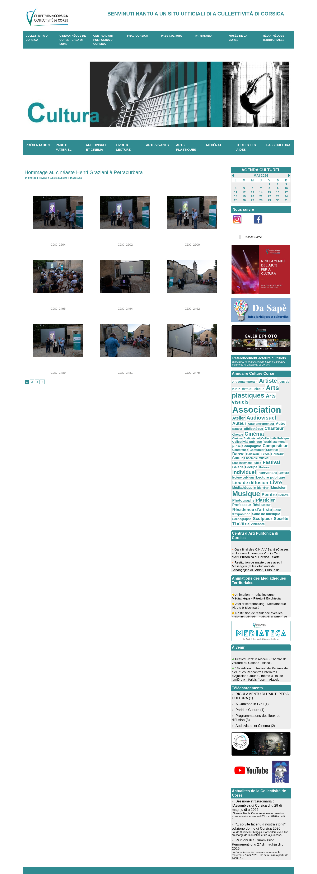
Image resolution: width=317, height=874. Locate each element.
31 (286, 199)
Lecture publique (245, 451)
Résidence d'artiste (249, 476)
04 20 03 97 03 (108, 861)
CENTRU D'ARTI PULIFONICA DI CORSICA (104, 39)
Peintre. (252, 468)
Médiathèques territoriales (274, 37)
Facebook (260, 225)
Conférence (280, 425)
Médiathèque (271, 456)
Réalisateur (277, 472)
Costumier (238, 430)
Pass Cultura (171, 35)
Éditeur (258, 434)
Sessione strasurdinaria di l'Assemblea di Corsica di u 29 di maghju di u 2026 (256, 766)
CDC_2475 (192, 372)
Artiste (263, 378)
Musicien (245, 463)
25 (235, 199)
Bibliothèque (278, 410)
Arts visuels (274, 391)
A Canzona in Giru (248, 668)
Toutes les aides (246, 147)
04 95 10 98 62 (76, 861)
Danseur (277, 429)
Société (275, 484)
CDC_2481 (125, 372)
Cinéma (269, 414)
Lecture (255, 447)
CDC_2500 (192, 244)
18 (235, 195)
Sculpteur (259, 484)
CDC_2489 (58, 372)
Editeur (247, 433)
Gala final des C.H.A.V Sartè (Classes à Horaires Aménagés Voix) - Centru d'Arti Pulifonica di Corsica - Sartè (260, 521)
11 (235, 191)
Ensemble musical (275, 434)
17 (286, 191)
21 (261, 195)
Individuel (265, 442)
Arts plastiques (186, 147)
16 (277, 191)
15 (269, 191)
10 (286, 188)
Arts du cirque (247, 385)
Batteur (263, 410)
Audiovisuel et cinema (96, 147)
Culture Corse (252, 235)
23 (277, 195)
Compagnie (240, 425)
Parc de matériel (64, 147)
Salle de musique (262, 480)
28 (261, 199)
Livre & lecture (123, 147)
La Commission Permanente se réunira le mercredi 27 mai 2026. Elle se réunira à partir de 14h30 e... (260, 809)
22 (269, 195)
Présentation (38, 145)
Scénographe (240, 484)
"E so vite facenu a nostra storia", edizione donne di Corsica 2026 (258, 783)
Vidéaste (254, 489)
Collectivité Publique (270, 419)
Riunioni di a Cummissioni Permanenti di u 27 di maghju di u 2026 (257, 800)
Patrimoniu (203, 35)
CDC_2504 (58, 244)
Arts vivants (157, 145)
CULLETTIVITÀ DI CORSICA (37, 37)
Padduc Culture (247, 673)
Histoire (249, 443)
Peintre (239, 467)
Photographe (268, 468)
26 (244, 199)
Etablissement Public (245, 438)
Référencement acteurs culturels (258, 356)
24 (286, 195)
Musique (266, 461)
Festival (266, 437)
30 (277, 199)
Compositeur (261, 425)
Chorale (255, 415)
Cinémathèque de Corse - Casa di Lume (73, 39)
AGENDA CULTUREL (261, 169)
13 (252, 191)
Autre (254, 410)
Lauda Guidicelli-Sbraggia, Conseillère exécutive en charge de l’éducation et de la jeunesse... (260, 790)
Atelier (282, 400)
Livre (255, 455)
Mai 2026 (261, 175)
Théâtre (239, 488)
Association (253, 398)
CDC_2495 (58, 308)
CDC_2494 (125, 308)
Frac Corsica (137, 35)
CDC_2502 (125, 244)
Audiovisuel (245, 405)
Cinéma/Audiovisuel (244, 419)
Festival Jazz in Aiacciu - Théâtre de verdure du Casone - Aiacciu (260, 627)
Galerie (280, 438)
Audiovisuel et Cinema (252, 688)
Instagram (240, 225)
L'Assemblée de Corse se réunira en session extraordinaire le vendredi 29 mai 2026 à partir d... (259, 775)
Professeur (259, 472)
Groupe (237, 443)
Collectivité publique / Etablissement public (259, 422)
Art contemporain (243, 378)
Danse (264, 430)
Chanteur (240, 415)
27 (252, 199)
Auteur (266, 406)
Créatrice (252, 430)
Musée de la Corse (238, 37)
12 (244, 191)
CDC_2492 (192, 308)
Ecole (236, 433)
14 (261, 191)
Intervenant (240, 447)
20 (252, 195)
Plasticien (241, 472)
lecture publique (271, 447)
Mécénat (214, 145)
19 (244, 195)
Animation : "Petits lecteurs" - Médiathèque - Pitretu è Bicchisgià (257, 562)
